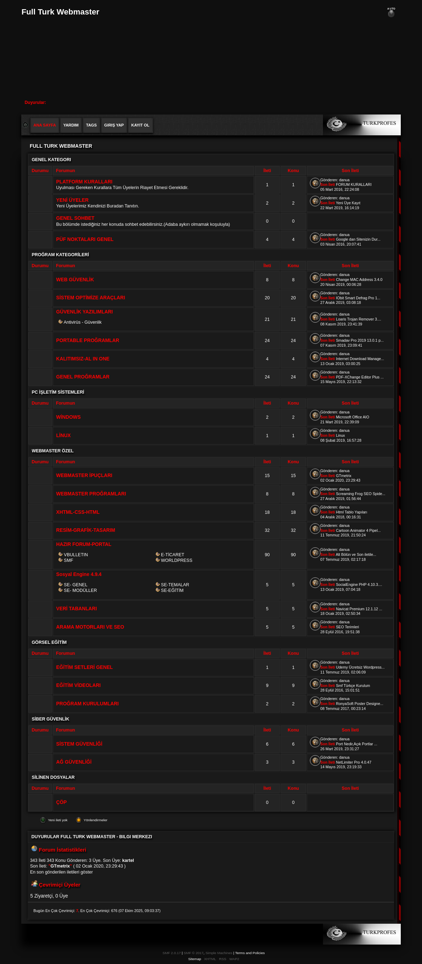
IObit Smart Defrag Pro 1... (358, 298)
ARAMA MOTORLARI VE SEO (90, 627)
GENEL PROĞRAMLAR (83, 377)
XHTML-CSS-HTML (78, 512)
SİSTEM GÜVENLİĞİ (79, 744)
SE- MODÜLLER (80, 590)
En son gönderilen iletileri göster (61, 872)
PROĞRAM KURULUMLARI (87, 703)
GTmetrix (344, 476)
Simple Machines (219, 953)
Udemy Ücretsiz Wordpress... (360, 667)
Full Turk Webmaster (60, 11)
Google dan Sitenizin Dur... (358, 239)
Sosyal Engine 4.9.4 (79, 574)
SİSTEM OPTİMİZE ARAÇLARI (90, 297)
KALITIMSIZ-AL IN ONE (83, 359)
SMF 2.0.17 (172, 953)
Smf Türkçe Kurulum (353, 685)
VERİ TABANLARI (76, 608)
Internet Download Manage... (360, 359)
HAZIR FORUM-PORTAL (83, 544)
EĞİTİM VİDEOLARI (78, 685)
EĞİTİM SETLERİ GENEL (84, 667)
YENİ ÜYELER (72, 200)
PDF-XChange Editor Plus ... (360, 377)
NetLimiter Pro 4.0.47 (353, 762)
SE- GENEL (76, 584)
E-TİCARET (172, 554)
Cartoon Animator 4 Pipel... (358, 530)
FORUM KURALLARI (354, 184)
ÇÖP (61, 802)
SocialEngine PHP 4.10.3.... (359, 584)
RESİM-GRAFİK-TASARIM (85, 530)
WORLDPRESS (176, 560)
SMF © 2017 (193, 953)
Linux (340, 435)
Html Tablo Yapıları (351, 512)
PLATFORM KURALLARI (84, 181)
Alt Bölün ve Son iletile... (356, 554)
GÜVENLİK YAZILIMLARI (84, 312)
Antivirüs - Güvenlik (83, 322)
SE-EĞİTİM (172, 590)
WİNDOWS (68, 417)
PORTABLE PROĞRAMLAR (87, 340)
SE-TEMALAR (175, 584)
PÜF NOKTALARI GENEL (85, 239)
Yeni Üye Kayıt (348, 203)
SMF (68, 560)
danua (344, 180)
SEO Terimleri (347, 627)
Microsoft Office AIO (352, 417)
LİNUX (63, 435)
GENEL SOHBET (75, 218)
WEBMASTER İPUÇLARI (84, 475)
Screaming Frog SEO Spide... (361, 494)
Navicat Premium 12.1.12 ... (359, 609)
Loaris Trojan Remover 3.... (358, 319)
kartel (128, 860)
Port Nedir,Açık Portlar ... (356, 744)
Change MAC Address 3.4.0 (359, 279)
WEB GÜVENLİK (75, 279)
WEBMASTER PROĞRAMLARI (91, 493)
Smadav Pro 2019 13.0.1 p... (360, 340)
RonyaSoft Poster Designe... (359, 703)
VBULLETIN (76, 554)
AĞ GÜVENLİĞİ (74, 762)
